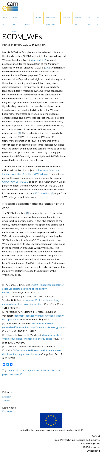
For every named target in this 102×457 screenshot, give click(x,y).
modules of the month (42, 370)
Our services (27, 20)
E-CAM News (89, 20)
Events (38, 18)
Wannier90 (37, 59)
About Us (4, 20)
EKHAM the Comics (14, 20)
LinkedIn (6, 396)
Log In (98, 20)
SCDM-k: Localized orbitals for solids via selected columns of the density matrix (32, 288)
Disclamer (7, 411)
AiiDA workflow (41, 193)
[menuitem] (5, 18)
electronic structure (19, 370)
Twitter (6, 400)
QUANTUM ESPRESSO (15, 181)
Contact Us (78, 20)
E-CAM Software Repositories (51, 20)
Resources (66, 18)
